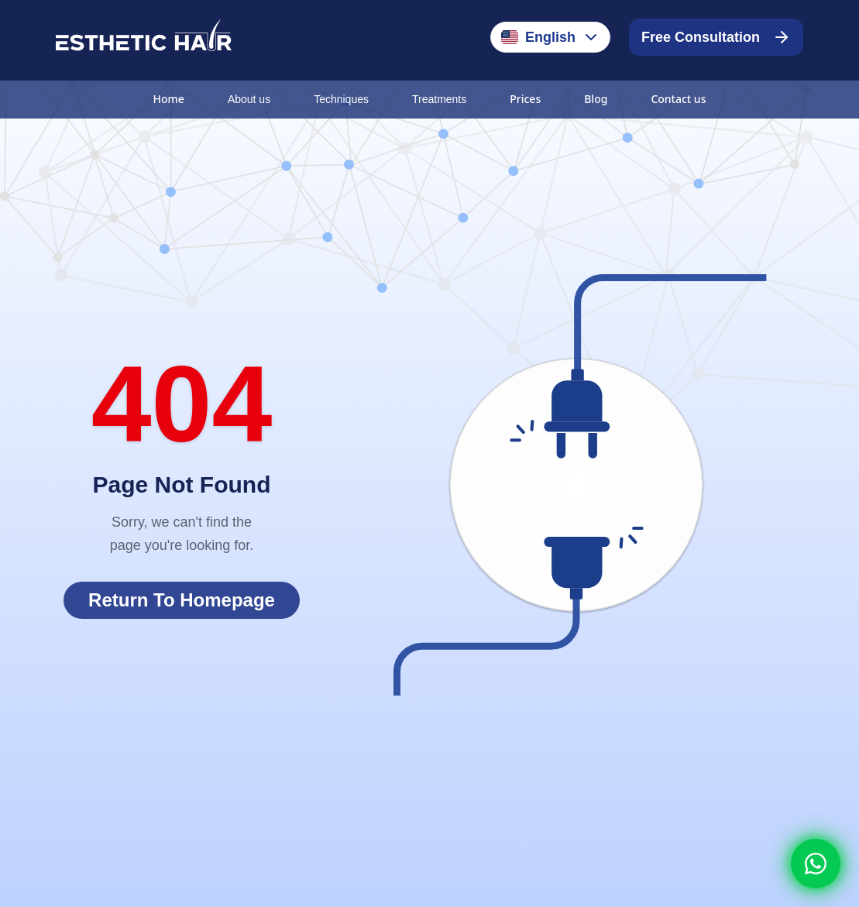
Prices (525, 98)
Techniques (341, 99)
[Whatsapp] (815, 863)
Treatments (439, 99)
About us (249, 99)
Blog (595, 98)
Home (168, 98)
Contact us (678, 98)
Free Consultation (716, 37)
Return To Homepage (181, 599)
